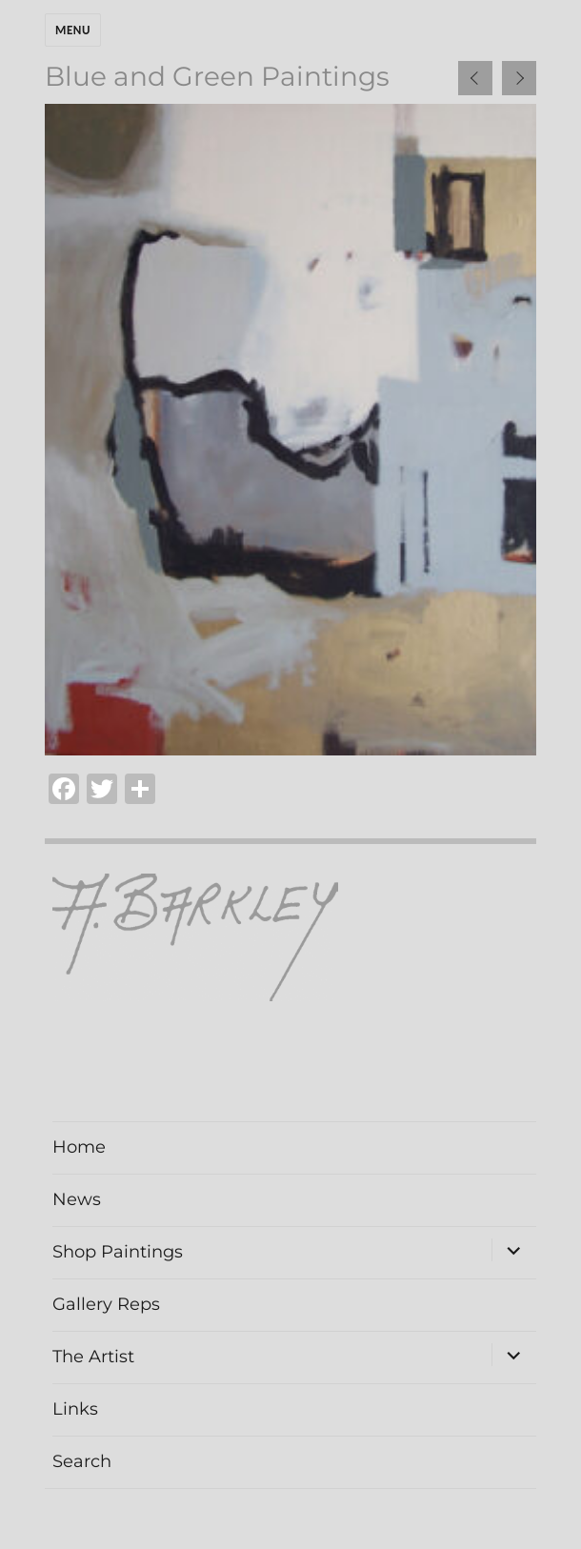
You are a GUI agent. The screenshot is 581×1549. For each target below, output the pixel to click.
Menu (72, 30)
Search (81, 1461)
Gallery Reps (106, 1304)
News (76, 1199)
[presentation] (475, 78)
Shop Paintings (117, 1251)
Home (79, 1147)
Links (75, 1408)
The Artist (93, 1356)
